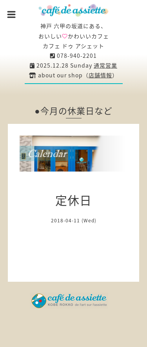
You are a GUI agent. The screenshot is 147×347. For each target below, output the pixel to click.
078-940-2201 (73, 55)
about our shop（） (73, 75)
